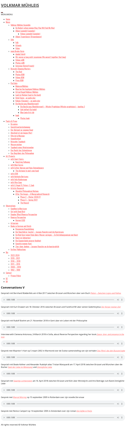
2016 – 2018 (15, 261)
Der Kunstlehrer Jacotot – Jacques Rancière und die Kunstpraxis (39, 232)
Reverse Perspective (18, 217)
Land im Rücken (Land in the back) (28, 95)
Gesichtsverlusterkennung (20, 127)
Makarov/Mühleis (21, 86)
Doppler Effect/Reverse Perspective (24, 214)
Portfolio (14, 83)
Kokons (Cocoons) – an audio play (27, 100)
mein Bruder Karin (17, 51)
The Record (24, 202)
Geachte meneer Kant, (23, 243)
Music (8, 22)
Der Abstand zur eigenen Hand (22, 129)
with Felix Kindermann (19, 179)
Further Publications (18, 249)
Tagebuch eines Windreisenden (22, 147)
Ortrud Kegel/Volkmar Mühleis (26, 92)
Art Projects (10, 156)
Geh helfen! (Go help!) (28, 109)
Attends (18, 45)
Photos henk (25, 118)
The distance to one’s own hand (27, 170)
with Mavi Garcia (17, 164)
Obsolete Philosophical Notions (27, 191)
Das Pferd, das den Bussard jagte (111, 350)
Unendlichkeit (16, 138)
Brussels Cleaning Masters (21, 68)
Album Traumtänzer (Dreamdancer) (28, 36)
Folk (16, 42)
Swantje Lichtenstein (22, 381)
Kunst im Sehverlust (23, 237)
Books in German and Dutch (21, 226)
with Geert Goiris (17, 159)
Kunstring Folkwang (22, 162)
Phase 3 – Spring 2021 (29, 199)
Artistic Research (17, 188)
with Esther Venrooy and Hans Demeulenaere (27, 167)
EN (7, 281)
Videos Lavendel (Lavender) (30, 33)
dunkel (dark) (20, 54)
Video (17, 48)
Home (8, 19)
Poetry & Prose (11, 121)
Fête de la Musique (18, 135)
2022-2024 (15, 255)
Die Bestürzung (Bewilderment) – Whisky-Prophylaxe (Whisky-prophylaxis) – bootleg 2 (52, 106)
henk (17, 115)
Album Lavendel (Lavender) (25, 30)
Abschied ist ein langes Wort (21, 132)
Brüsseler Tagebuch (18, 141)
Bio (7, 252)
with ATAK (14, 173)
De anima (14, 124)
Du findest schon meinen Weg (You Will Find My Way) (34, 27)
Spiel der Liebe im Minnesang (20, 367)
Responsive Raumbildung (24, 229)
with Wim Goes (16, 182)
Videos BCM (19, 77)
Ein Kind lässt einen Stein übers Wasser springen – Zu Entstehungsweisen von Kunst (46, 234)
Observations (10, 205)
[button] (7, 14)
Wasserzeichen (16, 144)
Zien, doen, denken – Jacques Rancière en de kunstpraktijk (37, 246)
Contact (9, 272)
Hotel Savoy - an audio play (25, 97)
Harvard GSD (20, 220)
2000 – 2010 (16, 266)
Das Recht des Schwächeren (21, 150)
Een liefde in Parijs (84, 411)
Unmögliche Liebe (44, 367)
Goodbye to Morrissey (19, 208)
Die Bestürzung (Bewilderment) (27, 103)
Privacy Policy (16, 275)
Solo (12, 39)
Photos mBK (20, 62)
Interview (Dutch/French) (24, 65)
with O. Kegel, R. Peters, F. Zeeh (22, 185)
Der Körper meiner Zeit (111, 307)
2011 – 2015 (15, 264)
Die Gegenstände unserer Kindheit (28, 240)
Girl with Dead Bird (18, 211)
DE (7, 278)
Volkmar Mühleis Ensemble (20, 25)
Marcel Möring (20, 397)
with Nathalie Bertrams (19, 176)
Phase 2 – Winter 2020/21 (30, 197)
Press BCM (19, 80)
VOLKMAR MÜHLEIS (20, 5)
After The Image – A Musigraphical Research (32, 194)
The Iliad (18, 71)
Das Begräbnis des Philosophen (22, 153)
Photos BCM (19, 74)
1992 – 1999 (15, 269)
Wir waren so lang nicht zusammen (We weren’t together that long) (40, 57)
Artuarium (14, 223)
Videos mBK (19, 60)
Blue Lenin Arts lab (27, 112)
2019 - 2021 (15, 258)
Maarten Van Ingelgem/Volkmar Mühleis (30, 89)
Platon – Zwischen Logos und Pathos (105, 293)
